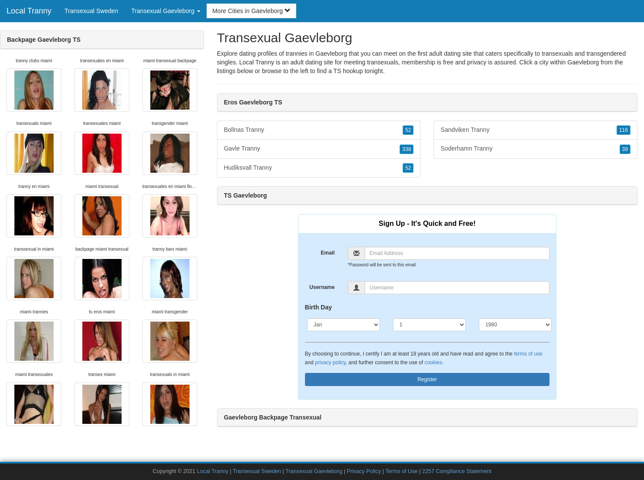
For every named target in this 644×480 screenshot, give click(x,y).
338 (406, 149)
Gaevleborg (583, 62)
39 (625, 149)
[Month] (343, 324)
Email (328, 253)
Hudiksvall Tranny (319, 168)
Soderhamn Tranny (535, 149)
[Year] (515, 324)
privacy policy (330, 362)
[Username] (457, 287)
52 (408, 130)
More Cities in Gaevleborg (251, 10)
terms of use (528, 354)
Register (427, 379)
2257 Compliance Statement (456, 471)
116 (623, 130)
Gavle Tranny (319, 149)
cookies (433, 362)
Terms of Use (401, 471)
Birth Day (318, 307)
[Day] (429, 324)
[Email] (457, 253)
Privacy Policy (364, 471)
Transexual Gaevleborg (313, 471)
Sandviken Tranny (535, 130)
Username (322, 287)
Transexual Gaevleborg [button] (165, 10)
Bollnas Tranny (319, 130)
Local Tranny (29, 11)
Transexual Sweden (91, 10)
